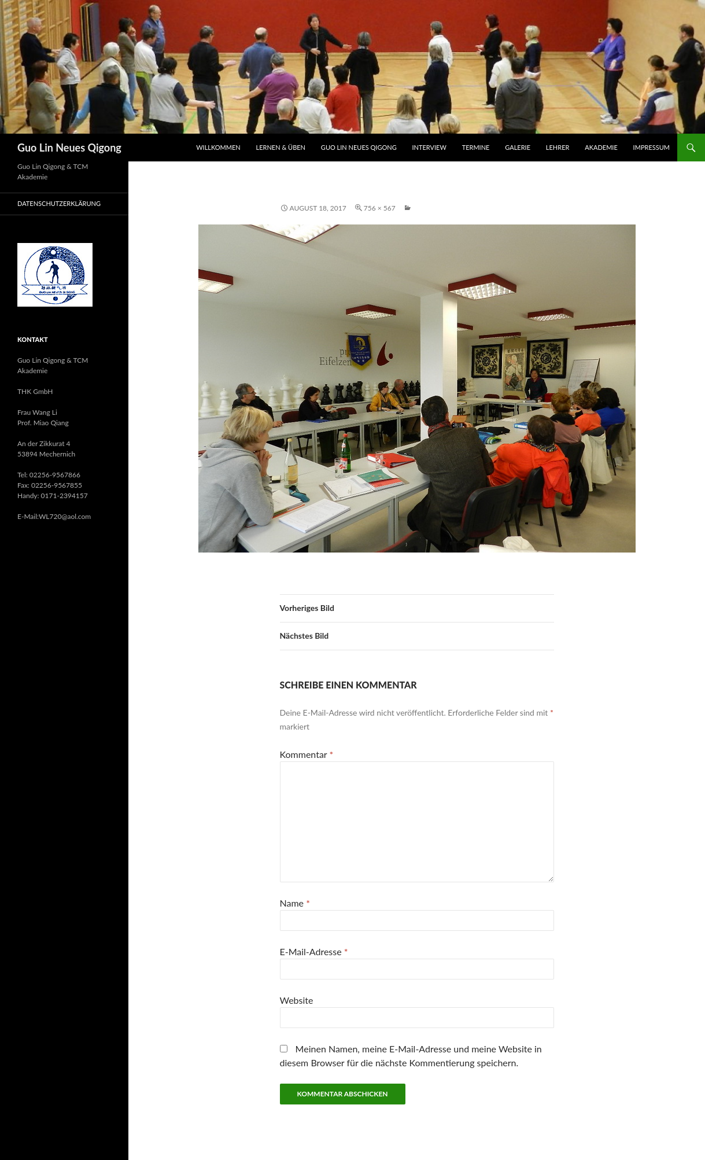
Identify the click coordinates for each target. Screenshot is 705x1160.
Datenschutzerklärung (59, 203)
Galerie (517, 147)
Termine (476, 147)
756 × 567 (380, 208)
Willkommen (218, 147)
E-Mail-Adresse (314, 951)
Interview (429, 147)
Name (295, 902)
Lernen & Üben (280, 147)
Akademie (601, 147)
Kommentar (307, 754)
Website (296, 1000)
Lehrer (558, 147)
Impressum (651, 147)
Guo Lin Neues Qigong (69, 147)
